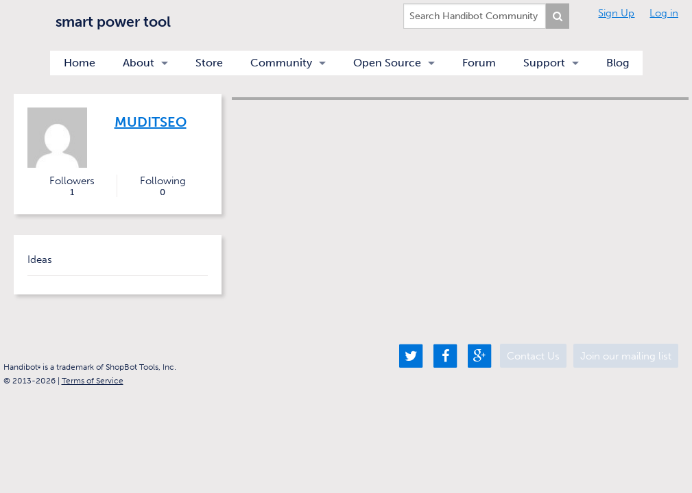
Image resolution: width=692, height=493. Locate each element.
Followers (72, 186)
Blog (617, 62)
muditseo (151, 122)
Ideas (39, 259)
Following (162, 186)
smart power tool (113, 21)
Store (209, 62)
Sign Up (616, 13)
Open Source (387, 62)
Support (544, 62)
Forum (479, 62)
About (138, 62)
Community (281, 62)
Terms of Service (92, 380)
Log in (663, 13)
